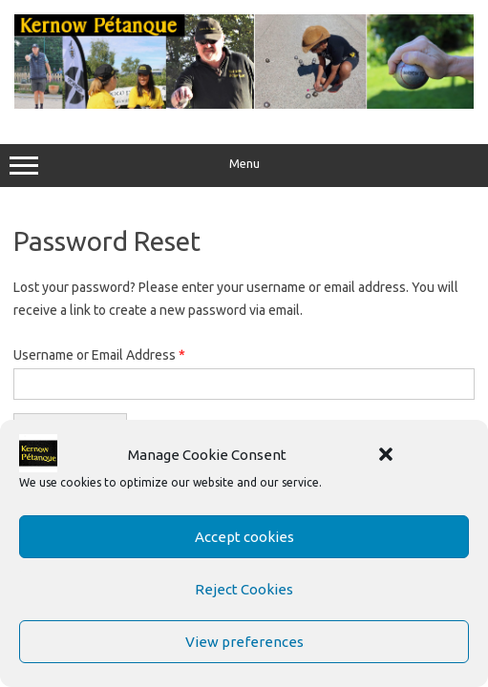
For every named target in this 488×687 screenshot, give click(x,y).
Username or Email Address (99, 355)
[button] (385, 454)
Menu (244, 166)
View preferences (244, 642)
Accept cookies (244, 537)
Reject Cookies (244, 589)
